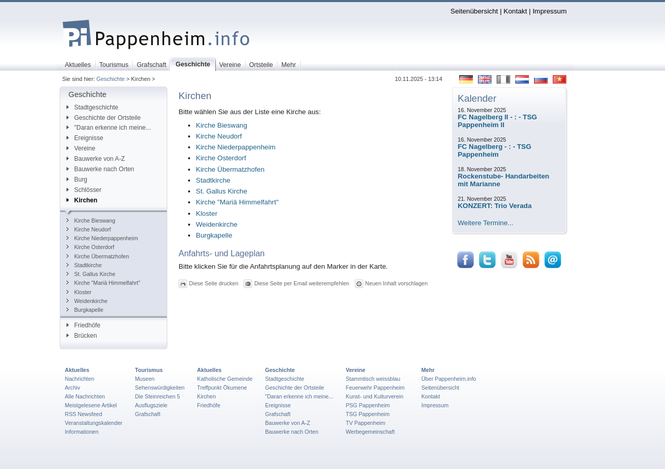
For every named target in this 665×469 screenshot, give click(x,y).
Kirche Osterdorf (90, 247)
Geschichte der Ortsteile (103, 117)
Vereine (81, 148)
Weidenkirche (87, 301)
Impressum (550, 11)
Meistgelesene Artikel (91, 405)
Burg (76, 179)
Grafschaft (148, 414)
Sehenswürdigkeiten (160, 387)
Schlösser (83, 190)
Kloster (78, 292)
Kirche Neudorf (88, 229)
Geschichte (111, 79)
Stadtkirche (84, 265)
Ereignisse (84, 138)
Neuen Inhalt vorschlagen (396, 283)
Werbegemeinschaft (369, 432)
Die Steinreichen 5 (157, 396)
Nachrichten (80, 379)
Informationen (82, 432)
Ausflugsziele (151, 405)
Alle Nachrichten (85, 396)
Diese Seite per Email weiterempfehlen (301, 283)
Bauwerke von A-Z (95, 158)
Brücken (81, 335)
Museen (145, 379)
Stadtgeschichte (92, 107)
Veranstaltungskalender (94, 423)
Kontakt (515, 11)
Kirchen (81, 200)
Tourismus (149, 370)
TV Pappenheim (365, 423)
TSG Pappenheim (367, 414)
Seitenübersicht (474, 11)
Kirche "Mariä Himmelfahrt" (103, 283)
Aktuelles (77, 370)
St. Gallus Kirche (90, 274)
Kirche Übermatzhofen (97, 256)
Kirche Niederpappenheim (102, 238)
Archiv (72, 387)
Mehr (427, 370)
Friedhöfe (83, 325)
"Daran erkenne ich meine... (108, 127)
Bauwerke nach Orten (100, 169)
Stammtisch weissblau (372, 379)
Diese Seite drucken (213, 283)
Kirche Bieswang (90, 220)
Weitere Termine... (485, 223)
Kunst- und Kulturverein (374, 396)
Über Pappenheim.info (448, 379)
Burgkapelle (84, 310)
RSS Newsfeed (83, 414)
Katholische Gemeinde (224, 379)
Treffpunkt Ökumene (222, 387)
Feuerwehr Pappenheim (374, 387)
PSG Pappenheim (367, 405)
